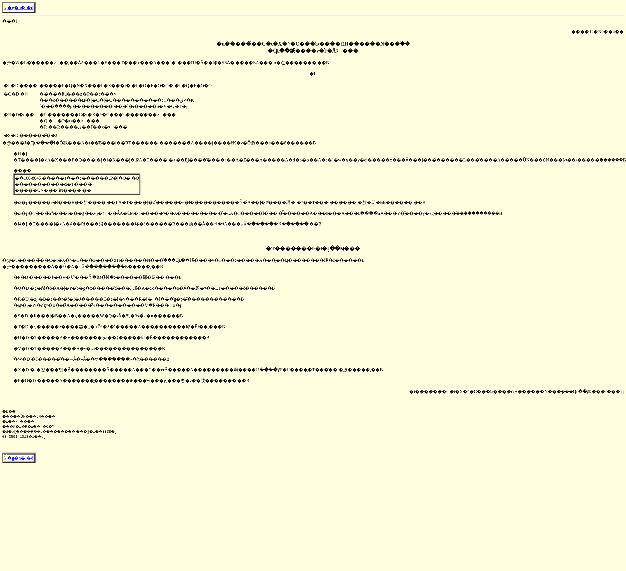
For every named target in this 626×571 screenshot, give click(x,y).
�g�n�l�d (20, 7)
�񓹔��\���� (5, 7)
